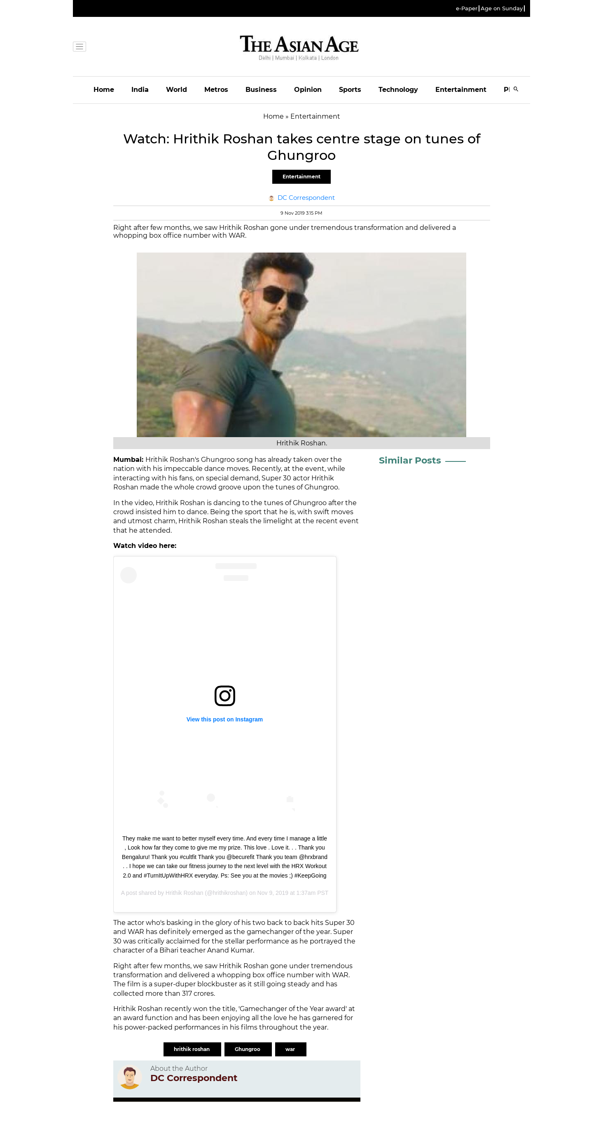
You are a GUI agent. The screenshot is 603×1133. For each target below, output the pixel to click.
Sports (350, 90)
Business (261, 90)
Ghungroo (248, 1049)
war (290, 1049)
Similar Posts (410, 460)
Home (103, 90)
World (176, 90)
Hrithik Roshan (184, 893)
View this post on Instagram (225, 719)
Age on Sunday (502, 8)
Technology (398, 90)
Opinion (308, 90)
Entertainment (460, 90)
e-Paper (466, 8)
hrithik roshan (192, 1049)
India (140, 90)
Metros (216, 90)
